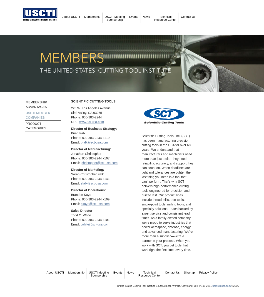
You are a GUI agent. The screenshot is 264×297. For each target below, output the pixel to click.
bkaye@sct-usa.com (95, 204)
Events (133, 16)
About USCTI (71, 16)
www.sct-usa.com (91, 122)
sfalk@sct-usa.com (94, 183)
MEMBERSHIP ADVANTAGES (36, 104)
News (146, 16)
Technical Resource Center (165, 18)
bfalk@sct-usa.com (94, 142)
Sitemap (189, 272)
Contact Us (188, 16)
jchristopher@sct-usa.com (99, 163)
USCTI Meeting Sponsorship (115, 18)
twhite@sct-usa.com (95, 224)
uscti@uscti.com (221, 285)
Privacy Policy (208, 272)
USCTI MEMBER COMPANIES (38, 115)
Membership (92, 16)
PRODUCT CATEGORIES (36, 126)
